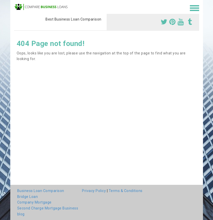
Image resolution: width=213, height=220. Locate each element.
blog (21, 214)
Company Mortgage (34, 202)
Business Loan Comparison (40, 191)
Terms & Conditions (126, 191)
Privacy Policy (94, 191)
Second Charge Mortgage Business (47, 208)
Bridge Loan (27, 197)
